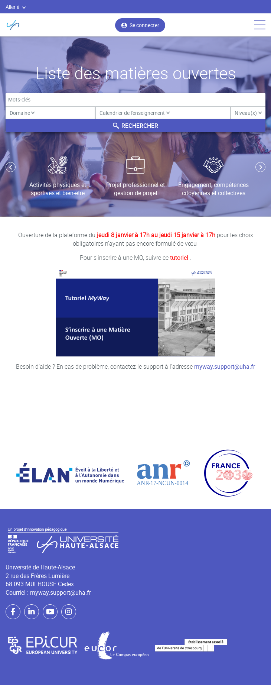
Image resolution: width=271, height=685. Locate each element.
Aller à (16, 6)
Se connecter (140, 25)
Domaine (22, 112)
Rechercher (135, 126)
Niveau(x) (248, 112)
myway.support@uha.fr (224, 366)
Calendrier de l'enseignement (134, 112)
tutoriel (180, 257)
